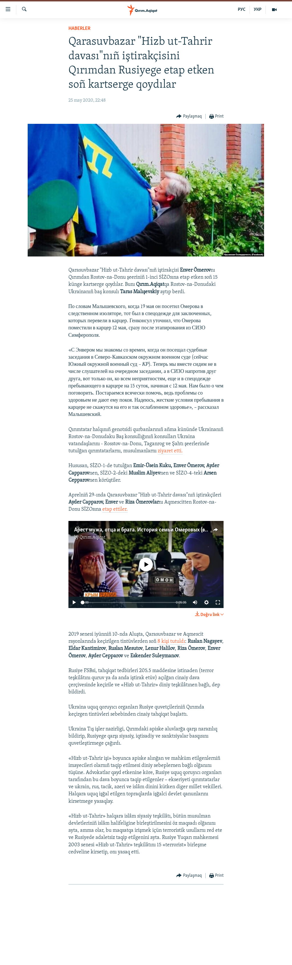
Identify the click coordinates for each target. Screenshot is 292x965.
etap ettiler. (115, 509)
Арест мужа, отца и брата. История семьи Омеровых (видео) (146, 530)
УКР (257, 9)
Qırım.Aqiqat (92, 537)
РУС (242, 9)
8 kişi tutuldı (171, 641)
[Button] (189, 116)
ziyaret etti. (170, 451)
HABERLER (79, 28)
